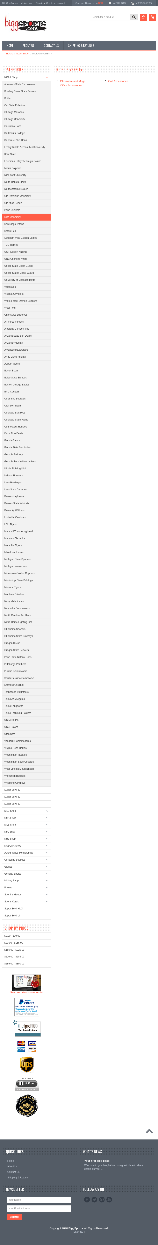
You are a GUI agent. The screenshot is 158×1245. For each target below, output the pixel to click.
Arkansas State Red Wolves (19, 84)
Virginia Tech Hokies (15, 748)
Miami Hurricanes (13, 552)
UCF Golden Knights (15, 251)
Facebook (87, 1200)
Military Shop (11, 880)
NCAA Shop (22, 53)
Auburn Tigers (12, 363)
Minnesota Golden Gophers (19, 573)
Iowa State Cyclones (15, 489)
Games (8, 866)
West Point (10, 307)
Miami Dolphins (12, 168)
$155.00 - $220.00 (14, 1102)
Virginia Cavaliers (13, 293)
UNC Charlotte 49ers (15, 258)
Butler (7, 98)
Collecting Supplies (14, 859)
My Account (26, 3)
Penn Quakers (12, 210)
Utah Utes (9, 734)
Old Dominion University (17, 196)
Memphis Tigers (13, 545)
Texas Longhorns (13, 706)
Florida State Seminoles (17, 447)
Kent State (10, 154)
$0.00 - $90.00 (12, 1088)
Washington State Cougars (19, 761)
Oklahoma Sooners (15, 629)
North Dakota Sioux (15, 182)
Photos (8, 887)
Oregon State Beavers (16, 650)
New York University (15, 175)
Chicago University (14, 119)
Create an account (55, 3)
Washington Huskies (15, 754)
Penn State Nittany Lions (17, 657)
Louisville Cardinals (15, 517)
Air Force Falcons (14, 321)
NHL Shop (10, 838)
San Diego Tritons (14, 224)
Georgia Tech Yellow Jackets (20, 461)
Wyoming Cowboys (15, 782)
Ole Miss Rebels (13, 203)
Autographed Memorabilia (18, 852)
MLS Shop (10, 824)
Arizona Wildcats (13, 342)
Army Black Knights (15, 356)
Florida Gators (12, 440)
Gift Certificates (9, 3)
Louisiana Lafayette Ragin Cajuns (22, 161)
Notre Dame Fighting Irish (18, 622)
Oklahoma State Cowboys (18, 636)
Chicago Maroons (14, 112)
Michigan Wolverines (15, 566)
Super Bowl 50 (12, 789)
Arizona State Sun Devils (18, 335)
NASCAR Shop (12, 845)
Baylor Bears (11, 370)
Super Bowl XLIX (13, 908)
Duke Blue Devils (13, 433)
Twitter (94, 1200)
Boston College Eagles (16, 384)
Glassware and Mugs (72, 81)
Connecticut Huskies (15, 426)
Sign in (39, 3)
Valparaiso (10, 286)
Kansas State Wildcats (16, 503)
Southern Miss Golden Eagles (20, 237)
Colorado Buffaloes (14, 412)
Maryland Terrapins (14, 538)
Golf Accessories (118, 81)
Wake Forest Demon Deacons (20, 301)
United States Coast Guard (19, 272)
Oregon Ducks (12, 643)
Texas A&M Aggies (14, 699)
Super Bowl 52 (12, 796)
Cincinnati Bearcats (15, 398)
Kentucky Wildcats (14, 510)
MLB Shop (10, 810)
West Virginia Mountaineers (19, 768)
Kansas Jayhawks (14, 496)
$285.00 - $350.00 (14, 1116)
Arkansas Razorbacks (16, 349)
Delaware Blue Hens (15, 140)
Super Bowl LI (12, 915)
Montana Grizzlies (14, 594)
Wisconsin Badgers (15, 775)
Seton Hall (10, 231)
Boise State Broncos (15, 377)
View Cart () (144, 3)
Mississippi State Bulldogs (18, 580)
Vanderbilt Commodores (17, 741)
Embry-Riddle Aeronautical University (24, 147)
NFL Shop (9, 831)
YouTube (109, 1200)
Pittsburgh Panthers (15, 664)
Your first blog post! (96, 1160)
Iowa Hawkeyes (13, 482)
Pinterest (102, 1200)
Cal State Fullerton (14, 105)
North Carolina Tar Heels (17, 615)
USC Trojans (11, 727)
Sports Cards (11, 901)
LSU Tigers (10, 524)
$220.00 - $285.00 (14, 1109)
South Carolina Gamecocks (19, 678)
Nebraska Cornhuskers (17, 608)
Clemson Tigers (12, 405)
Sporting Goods (12, 894)
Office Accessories (71, 85)
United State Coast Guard (18, 265)
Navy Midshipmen (14, 601)
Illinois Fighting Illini (15, 468)
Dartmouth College (14, 133)
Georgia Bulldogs (13, 454)
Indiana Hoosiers (13, 475)
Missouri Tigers (12, 587)
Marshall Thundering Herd (18, 531)
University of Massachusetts (19, 279)
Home (9, 53)
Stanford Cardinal (13, 685)
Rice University (12, 217)
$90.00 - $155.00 (13, 1095)
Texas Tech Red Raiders (17, 713)
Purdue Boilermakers (15, 671)
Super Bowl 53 (12, 803)
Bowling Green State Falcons (20, 91)
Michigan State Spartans (17, 559)
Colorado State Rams (16, 419)
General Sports (12, 873)
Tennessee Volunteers (16, 692)
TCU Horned (11, 244)
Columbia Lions (12, 126)
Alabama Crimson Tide (16, 328)
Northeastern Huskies (16, 189)
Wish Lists (119, 3)
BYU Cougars (11, 391)
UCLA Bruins (11, 720)
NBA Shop (10, 817)
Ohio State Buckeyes (15, 314)
